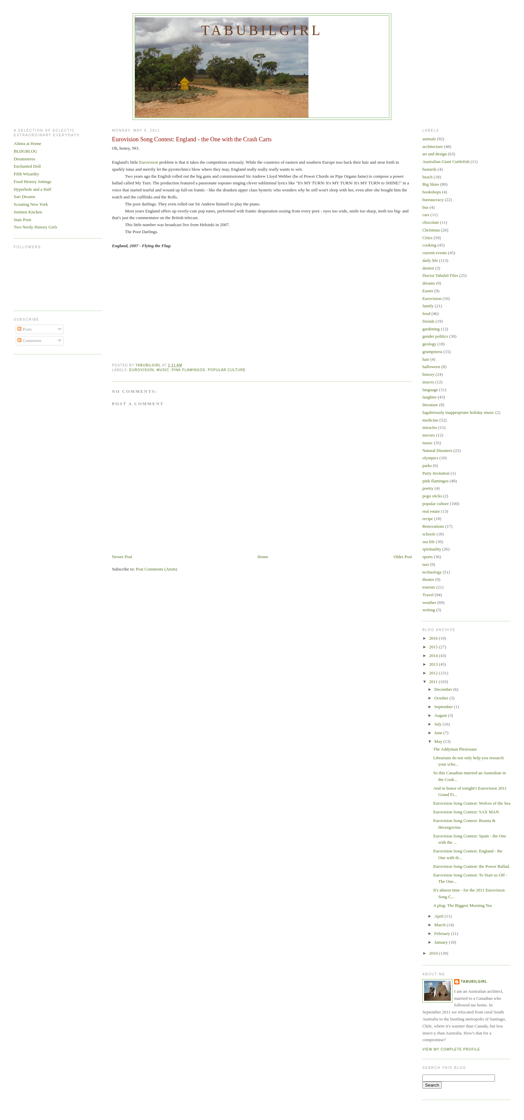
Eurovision (148, 162)
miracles (429, 427)
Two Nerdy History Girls (35, 226)
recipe (427, 518)
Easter (427, 290)
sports (427, 556)
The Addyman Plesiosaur (455, 749)
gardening (431, 328)
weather (429, 602)
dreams (428, 283)
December (443, 689)
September (444, 706)
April (439, 916)
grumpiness (432, 351)
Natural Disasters (437, 450)
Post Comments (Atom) (156, 569)
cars (425, 214)
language (430, 389)
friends (428, 321)
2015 (434, 646)
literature (430, 404)
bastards (429, 169)
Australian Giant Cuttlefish (446, 161)
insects (428, 381)
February (442, 933)
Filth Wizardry (26, 173)
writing (428, 609)
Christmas (431, 229)
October (441, 697)
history (428, 374)
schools (428, 533)
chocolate (430, 222)
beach (427, 176)
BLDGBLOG (25, 151)
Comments (29, 340)
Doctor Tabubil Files (440, 275)
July (438, 724)
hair (425, 359)
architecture (432, 146)
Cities (427, 237)
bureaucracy (433, 199)
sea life (428, 541)
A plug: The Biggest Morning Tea (462, 905)
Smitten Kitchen (28, 211)
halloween (431, 366)
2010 (434, 953)
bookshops (431, 191)
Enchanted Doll (27, 166)
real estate (431, 511)
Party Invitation (435, 473)
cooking (429, 245)
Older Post (403, 556)
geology (429, 343)
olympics (430, 457)
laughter (429, 396)
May (438, 741)
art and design (434, 153)
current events (434, 252)
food (426, 313)
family (428, 305)
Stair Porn (22, 219)
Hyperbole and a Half (32, 189)
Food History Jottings (32, 181)
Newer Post (122, 556)
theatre (428, 579)
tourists (428, 587)
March (440, 924)
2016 (434, 638)
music (162, 370)
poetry (427, 488)
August (441, 715)
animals (429, 138)
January (441, 942)
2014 (434, 655)
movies (428, 435)
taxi (425, 564)
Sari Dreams (24, 196)
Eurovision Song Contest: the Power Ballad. (471, 866)
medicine (430, 420)
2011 (434, 681)
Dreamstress (24, 158)
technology (432, 572)
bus (425, 207)
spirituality (431, 548)
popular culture (227, 370)
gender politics (435, 336)
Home (263, 556)
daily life (430, 260)
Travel (427, 594)
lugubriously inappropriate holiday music (458, 412)
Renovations (433, 526)
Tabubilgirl (262, 30)
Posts (24, 329)
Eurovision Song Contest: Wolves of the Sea (471, 803)
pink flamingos (188, 370)
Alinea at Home (27, 143)
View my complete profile (451, 1049)
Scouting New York (31, 204)
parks (427, 465)
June (438, 732)
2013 (434, 664)
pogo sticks (432, 495)
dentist (428, 268)
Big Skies (430, 184)
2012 (434, 672)
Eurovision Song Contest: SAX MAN (466, 811)
